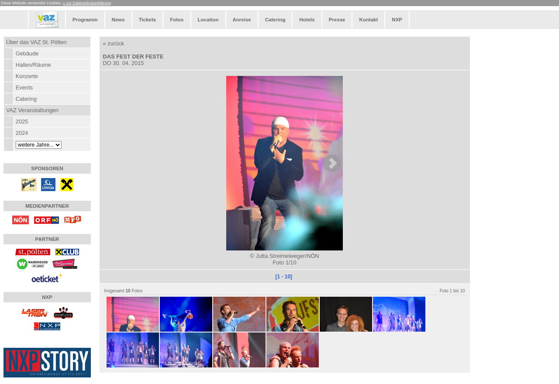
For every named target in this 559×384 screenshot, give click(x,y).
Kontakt (368, 19)
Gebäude (27, 53)
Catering (275, 19)
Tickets (147, 19)
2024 (22, 133)
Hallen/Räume (33, 65)
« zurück (113, 43)
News (118, 19)
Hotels (306, 19)
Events (24, 87)
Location (208, 19)
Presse (337, 19)
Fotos (176, 19)
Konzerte (27, 76)
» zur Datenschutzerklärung (87, 3)
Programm (85, 19)
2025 (22, 121)
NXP (397, 19)
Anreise (242, 19)
